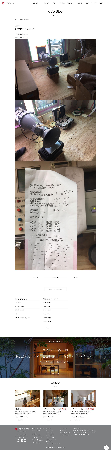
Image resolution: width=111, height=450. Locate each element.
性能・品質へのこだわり (38, 440)
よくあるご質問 (50, 440)
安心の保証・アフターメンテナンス (38, 443)
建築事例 (49, 431)
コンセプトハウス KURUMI (53, 446)
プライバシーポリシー (66, 438)
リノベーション (50, 436)
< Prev (35, 280)
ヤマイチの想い (36, 434)
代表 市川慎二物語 (66, 436)
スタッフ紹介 (50, 438)
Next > (75, 280)
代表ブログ (21, 19)
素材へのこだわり (37, 438)
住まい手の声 (50, 434)
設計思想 (35, 436)
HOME (16, 19)
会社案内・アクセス (51, 442)
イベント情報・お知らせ (38, 431)
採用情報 (49, 444)
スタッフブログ (65, 431)
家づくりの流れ (36, 446)
